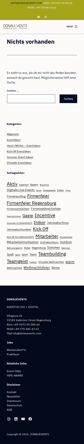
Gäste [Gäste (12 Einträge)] (27, 215)
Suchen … (13, 90)
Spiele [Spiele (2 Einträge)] (17, 255)
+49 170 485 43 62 (26, 329)
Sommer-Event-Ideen (20, 157)
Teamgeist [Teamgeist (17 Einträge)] (17, 261)
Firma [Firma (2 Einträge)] (68, 190)
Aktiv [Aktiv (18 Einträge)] (12, 184)
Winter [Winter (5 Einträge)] (55, 268)
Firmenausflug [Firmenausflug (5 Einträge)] (16, 196)
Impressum (14, 401)
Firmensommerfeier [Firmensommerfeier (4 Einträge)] (18, 208)
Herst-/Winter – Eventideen (23, 145)
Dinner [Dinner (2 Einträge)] (39, 190)
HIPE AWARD (15, 375)
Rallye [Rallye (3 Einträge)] (27, 247)
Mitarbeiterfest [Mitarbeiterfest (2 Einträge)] (66, 237)
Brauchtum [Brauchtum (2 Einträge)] (44, 185)
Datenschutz (14, 405)
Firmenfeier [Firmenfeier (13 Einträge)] (38, 196)
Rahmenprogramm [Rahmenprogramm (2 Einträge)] (15, 248)
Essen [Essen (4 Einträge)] (60, 190)
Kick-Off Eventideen (19, 151)
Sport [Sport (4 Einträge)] (25, 254)
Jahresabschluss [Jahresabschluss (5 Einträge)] (58, 223)
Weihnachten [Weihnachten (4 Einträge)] (14, 267)
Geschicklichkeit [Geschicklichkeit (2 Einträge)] (14, 216)
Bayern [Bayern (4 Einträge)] (34, 184)
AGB (9, 409)
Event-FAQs (14, 371)
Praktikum (13, 354)
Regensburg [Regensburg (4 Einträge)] (39, 247)
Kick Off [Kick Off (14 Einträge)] (40, 229)
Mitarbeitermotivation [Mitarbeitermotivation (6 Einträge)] (23, 242)
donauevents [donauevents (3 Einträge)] (49, 190)
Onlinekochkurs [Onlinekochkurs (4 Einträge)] (49, 242)
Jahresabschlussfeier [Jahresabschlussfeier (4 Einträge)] (19, 229)
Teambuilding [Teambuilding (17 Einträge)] (52, 254)
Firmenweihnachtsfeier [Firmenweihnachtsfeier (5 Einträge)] (46, 209)
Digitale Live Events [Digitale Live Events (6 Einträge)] (21, 190)
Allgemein (13, 134)
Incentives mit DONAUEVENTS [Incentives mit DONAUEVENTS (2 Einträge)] (19, 223)
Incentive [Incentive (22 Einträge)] (45, 215)
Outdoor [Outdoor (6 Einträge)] (66, 242)
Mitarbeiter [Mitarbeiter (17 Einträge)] (46, 236)
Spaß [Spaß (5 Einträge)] (10, 254)
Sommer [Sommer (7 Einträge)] (53, 247)
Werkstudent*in (16, 350)
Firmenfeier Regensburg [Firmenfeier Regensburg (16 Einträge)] (31, 203)
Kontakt (11, 392)
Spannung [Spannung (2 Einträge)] (65, 248)
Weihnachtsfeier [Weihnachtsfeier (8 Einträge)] (37, 267)
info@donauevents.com (26, 3)
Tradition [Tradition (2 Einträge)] (33, 262)
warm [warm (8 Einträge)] (70, 261)
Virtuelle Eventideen (19, 162)
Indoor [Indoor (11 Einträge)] (39, 222)
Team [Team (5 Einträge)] (33, 254)
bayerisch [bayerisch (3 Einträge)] (24, 184)
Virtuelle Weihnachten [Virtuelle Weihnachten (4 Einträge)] (51, 262)
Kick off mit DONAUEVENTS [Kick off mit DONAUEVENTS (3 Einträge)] (20, 237)
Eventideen (14, 140)
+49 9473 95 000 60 (26, 324)
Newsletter (13, 396)
